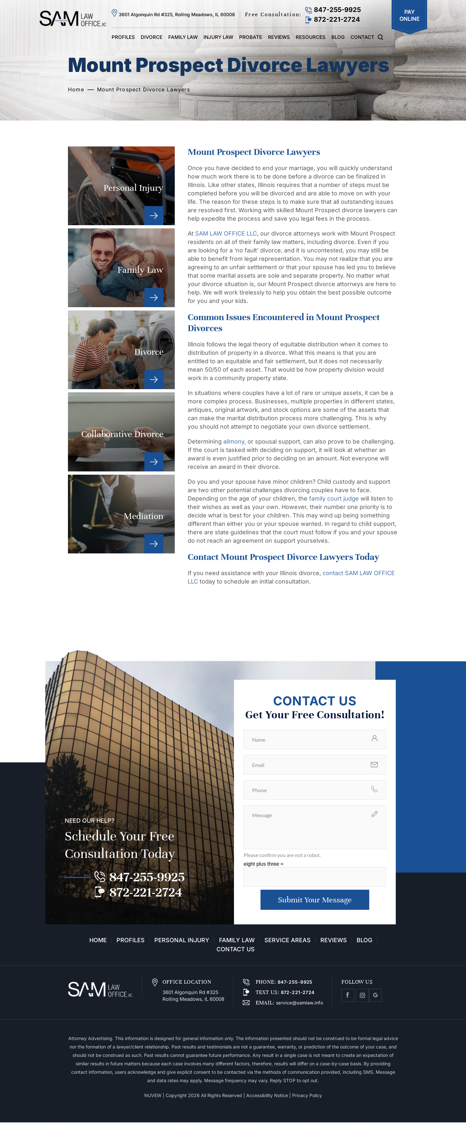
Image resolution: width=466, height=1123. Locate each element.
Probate (250, 37)
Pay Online (409, 17)
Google (375, 996)
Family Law (183, 37)
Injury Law (218, 37)
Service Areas (287, 941)
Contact (362, 37)
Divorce (151, 37)
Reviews (279, 37)
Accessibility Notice (267, 1096)
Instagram (362, 996)
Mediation (121, 514)
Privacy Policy (307, 1096)
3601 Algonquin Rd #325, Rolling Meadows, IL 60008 (177, 14)
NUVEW (152, 1096)
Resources (311, 37)
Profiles (123, 37)
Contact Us (235, 950)
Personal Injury (121, 185)
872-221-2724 (337, 19)
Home (98, 941)
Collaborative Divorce (121, 431)
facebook (347, 996)
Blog (338, 37)
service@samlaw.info (298, 1003)
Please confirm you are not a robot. (282, 855)
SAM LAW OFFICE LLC (226, 233)
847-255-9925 (337, 9)
